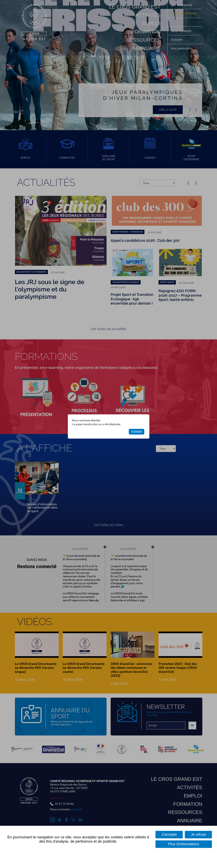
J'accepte (169, 834)
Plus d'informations (183, 844)
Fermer (136, 431)
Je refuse (198, 834)
